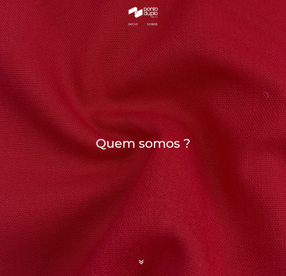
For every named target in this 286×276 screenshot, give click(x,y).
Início (133, 24)
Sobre (152, 24)
